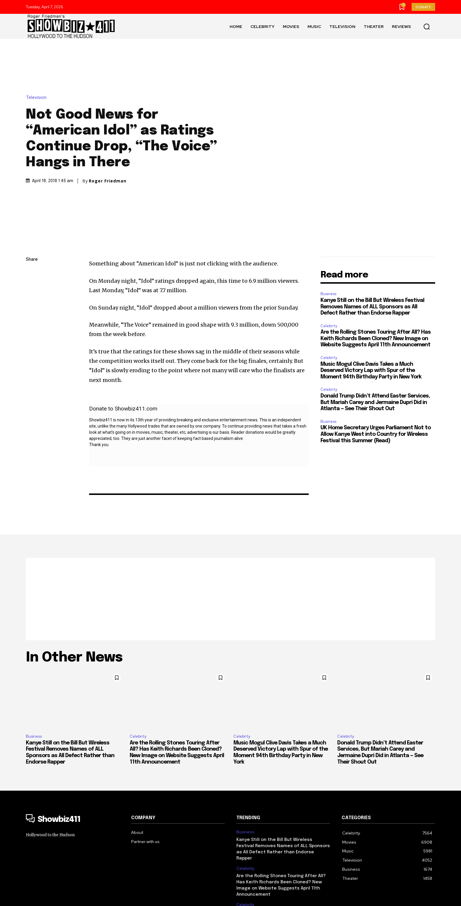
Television (37, 60)
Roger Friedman (107, 143)
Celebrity (328, 251)
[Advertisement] (230, 524)
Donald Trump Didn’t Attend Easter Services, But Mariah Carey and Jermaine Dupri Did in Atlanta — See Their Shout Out (375, 328)
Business (328, 219)
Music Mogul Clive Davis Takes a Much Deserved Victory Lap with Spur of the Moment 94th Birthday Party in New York (370, 296)
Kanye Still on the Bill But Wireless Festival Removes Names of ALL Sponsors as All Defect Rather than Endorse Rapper (372, 232)
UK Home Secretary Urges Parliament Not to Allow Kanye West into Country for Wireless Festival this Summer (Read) (375, 360)
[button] (426, 26)
